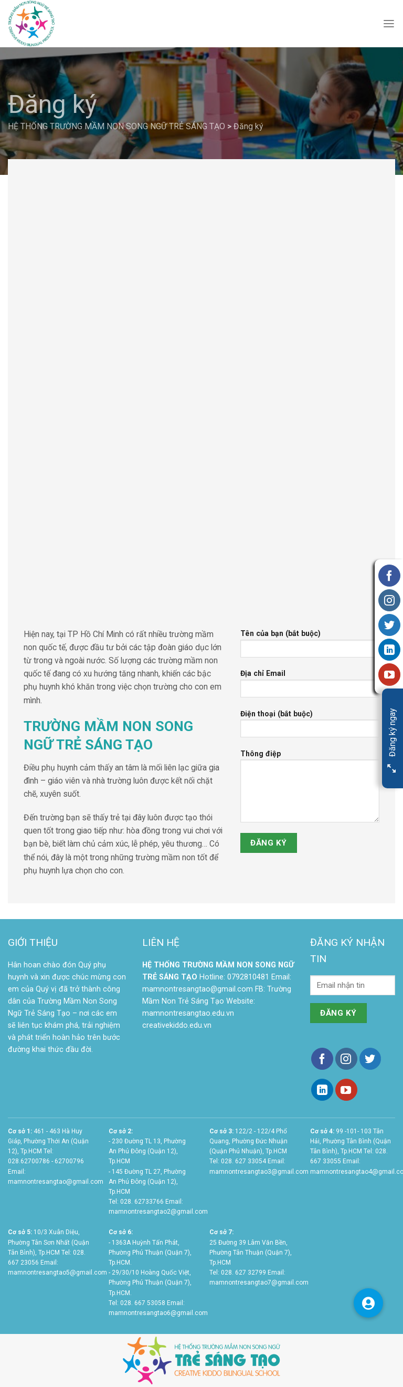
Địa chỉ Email (309, 687)
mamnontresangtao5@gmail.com (57, 1272)
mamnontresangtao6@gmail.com (158, 1313)
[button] (368, 1303)
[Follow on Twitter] (370, 1059)
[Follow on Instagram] (346, 1059)
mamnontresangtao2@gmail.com (158, 1211)
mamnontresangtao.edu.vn (188, 1013)
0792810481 (248, 977)
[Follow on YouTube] (346, 1090)
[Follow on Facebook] (322, 1059)
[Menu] (389, 24)
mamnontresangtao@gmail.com (197, 989)
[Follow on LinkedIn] (322, 1090)
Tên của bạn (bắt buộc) (309, 647)
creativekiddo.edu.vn (176, 1025)
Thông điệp (309, 789)
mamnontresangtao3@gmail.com (259, 1171)
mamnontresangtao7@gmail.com (259, 1282)
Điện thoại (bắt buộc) (309, 727)
